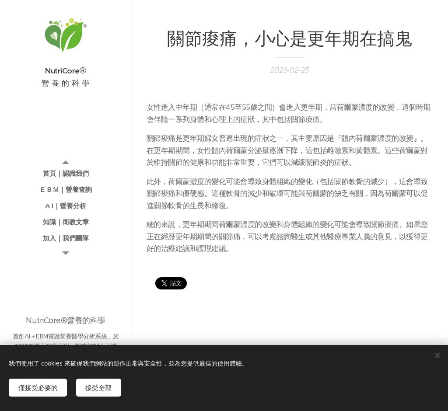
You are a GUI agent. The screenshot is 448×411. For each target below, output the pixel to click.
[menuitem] (66, 173)
